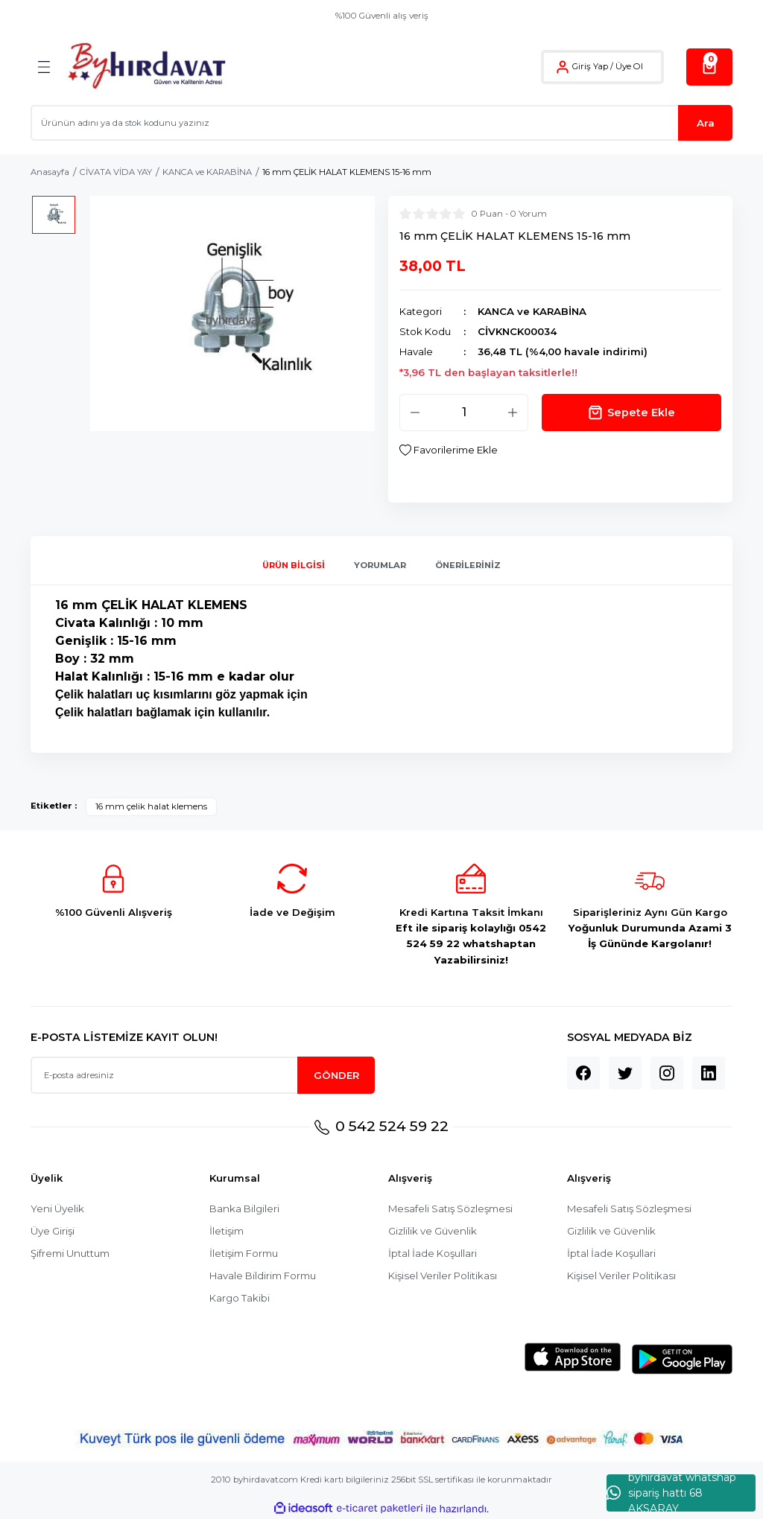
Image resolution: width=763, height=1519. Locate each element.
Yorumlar (380, 565)
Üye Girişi (53, 1231)
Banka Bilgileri (244, 1208)
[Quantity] (464, 412)
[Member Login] (562, 67)
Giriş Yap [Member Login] (590, 66)
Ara (706, 123)
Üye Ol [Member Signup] (629, 66)
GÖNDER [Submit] (336, 1075)
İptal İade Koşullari (432, 1253)
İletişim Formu (243, 1253)
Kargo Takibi (239, 1298)
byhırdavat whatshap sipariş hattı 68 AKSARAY (671, 1493)
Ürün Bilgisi (293, 565)
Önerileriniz (468, 565)
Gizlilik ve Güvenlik (432, 1231)
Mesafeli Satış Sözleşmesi (450, 1208)
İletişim (226, 1231)
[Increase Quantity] (513, 412)
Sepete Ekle (631, 412)
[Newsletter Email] (203, 1075)
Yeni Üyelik (57, 1208)
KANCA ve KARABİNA (532, 311)
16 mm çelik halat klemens (151, 806)
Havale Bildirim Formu (262, 1275)
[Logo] (146, 67)
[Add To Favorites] (448, 450)
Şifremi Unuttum (70, 1253)
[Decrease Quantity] (415, 412)
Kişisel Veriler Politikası (442, 1275)
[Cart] (709, 67)
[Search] (381, 123)
